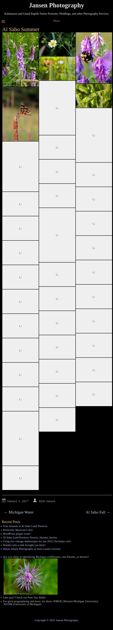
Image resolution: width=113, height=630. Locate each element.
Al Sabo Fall (98, 512)
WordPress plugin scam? (17, 533)
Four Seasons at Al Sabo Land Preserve (25, 526)
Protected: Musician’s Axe (18, 530)
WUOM (8, 604)
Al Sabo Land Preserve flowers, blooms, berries (30, 537)
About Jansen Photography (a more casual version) (31, 549)
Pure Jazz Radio (37, 597)
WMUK (57, 601)
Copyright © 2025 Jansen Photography (56, 620)
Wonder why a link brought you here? (24, 545)
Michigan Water (19, 512)
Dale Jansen (47, 501)
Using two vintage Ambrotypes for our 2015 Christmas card (37, 541)
